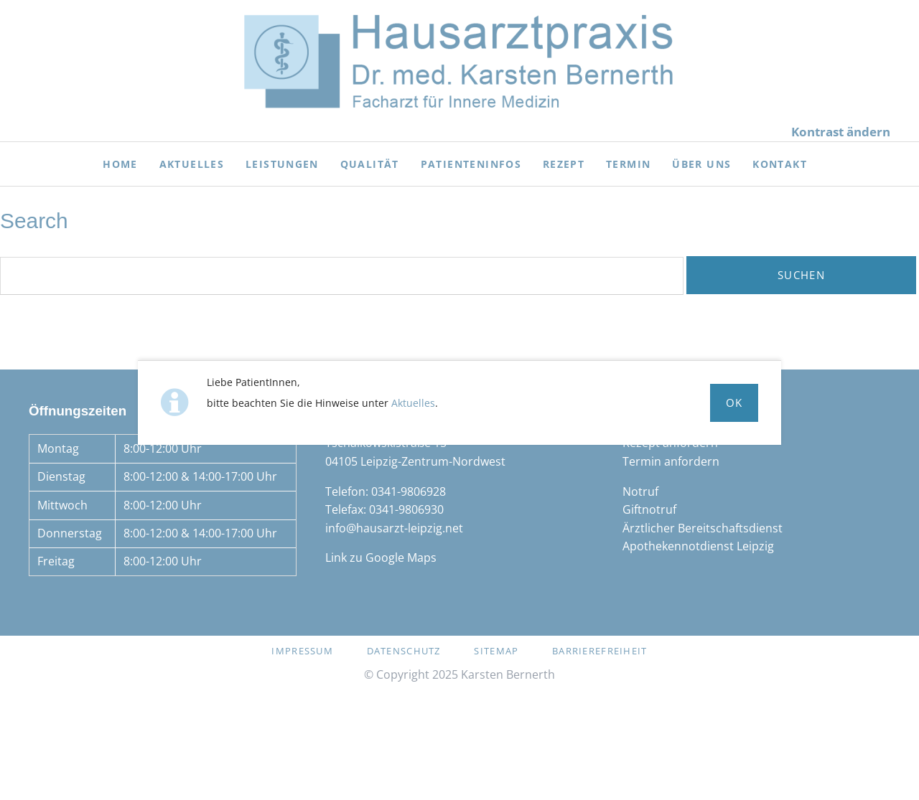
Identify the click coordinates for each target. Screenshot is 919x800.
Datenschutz (404, 650)
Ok (734, 402)
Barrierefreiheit (599, 650)
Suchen (802, 275)
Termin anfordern (670, 461)
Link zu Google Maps (381, 557)
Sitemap (496, 650)
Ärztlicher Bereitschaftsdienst (702, 528)
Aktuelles (413, 403)
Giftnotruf (649, 509)
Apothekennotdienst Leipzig (698, 546)
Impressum (302, 650)
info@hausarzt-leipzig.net (394, 528)
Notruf (640, 491)
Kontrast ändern (840, 131)
